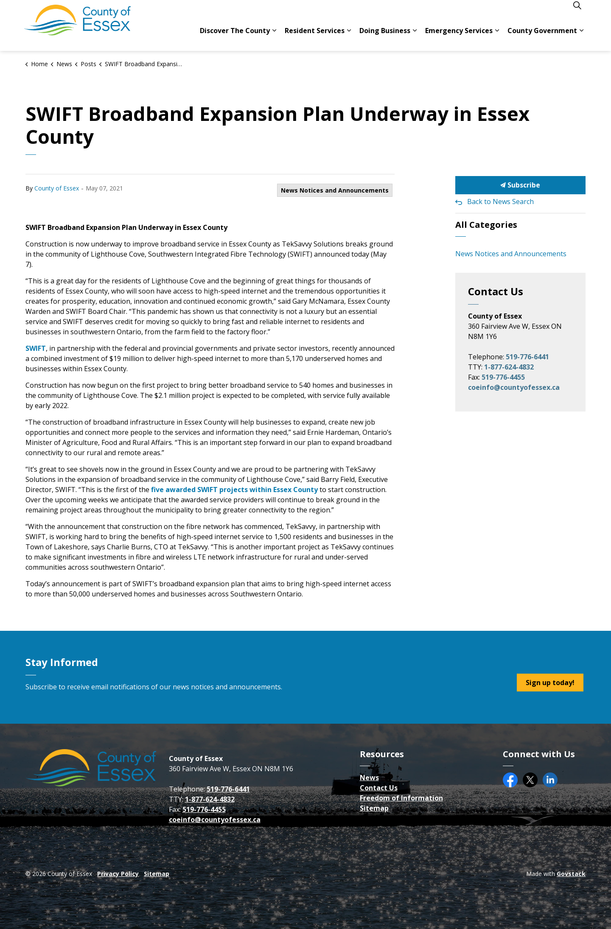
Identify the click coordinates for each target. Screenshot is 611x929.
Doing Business (384, 38)
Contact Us (379, 787)
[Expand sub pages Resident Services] (349, 38)
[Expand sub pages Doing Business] (414, 38)
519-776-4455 (503, 377)
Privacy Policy (118, 874)
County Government (542, 38)
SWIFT (35, 348)
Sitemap (374, 808)
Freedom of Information (401, 798)
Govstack (571, 874)
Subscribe (521, 185)
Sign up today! (550, 682)
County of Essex (56, 188)
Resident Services (315, 38)
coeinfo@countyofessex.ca (514, 387)
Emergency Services (459, 38)
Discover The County (235, 38)
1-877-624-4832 (509, 367)
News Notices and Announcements (335, 190)
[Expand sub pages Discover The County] (274, 38)
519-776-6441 (527, 356)
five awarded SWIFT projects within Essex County (234, 489)
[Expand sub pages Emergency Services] (497, 38)
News (369, 777)
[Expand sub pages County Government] (581, 38)
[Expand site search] (577, 12)
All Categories (486, 224)
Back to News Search (500, 201)
